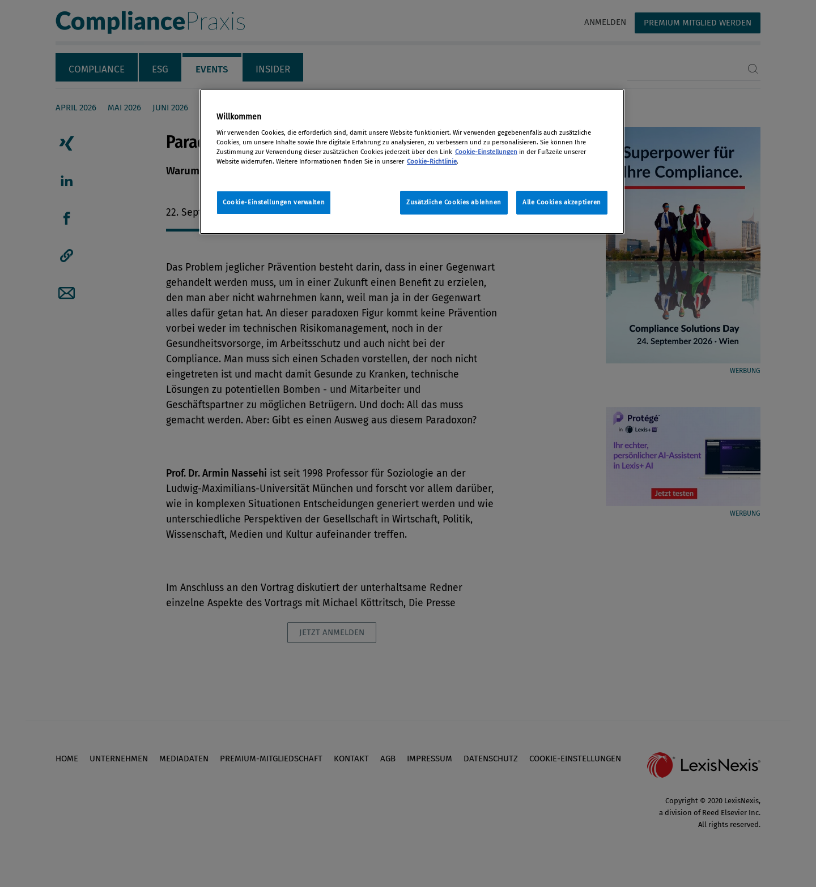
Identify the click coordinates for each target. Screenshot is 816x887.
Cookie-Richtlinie (432, 161)
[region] (411, 161)
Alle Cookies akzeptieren (561, 202)
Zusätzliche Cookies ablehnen (454, 202)
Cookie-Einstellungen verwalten (274, 202)
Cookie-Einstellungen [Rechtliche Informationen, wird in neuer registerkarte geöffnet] (486, 152)
